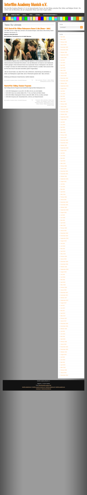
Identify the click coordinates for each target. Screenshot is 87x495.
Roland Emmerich (39, 102)
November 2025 (64, 49)
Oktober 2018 (64, 266)
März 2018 (63, 284)
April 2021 (63, 191)
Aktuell (24, 14)
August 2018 (64, 271)
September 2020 (64, 209)
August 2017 (64, 302)
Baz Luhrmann (39, 80)
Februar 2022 (64, 166)
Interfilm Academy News (11, 80)
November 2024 (64, 80)
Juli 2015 (63, 357)
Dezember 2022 (64, 140)
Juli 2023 (63, 122)
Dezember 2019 (64, 233)
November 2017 (64, 295)
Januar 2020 (63, 230)
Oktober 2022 (64, 145)
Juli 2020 (63, 215)
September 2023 (64, 117)
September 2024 (64, 86)
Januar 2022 (63, 168)
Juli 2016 (63, 331)
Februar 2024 (64, 104)
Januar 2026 (63, 44)
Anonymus (37, 100)
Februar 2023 (64, 135)
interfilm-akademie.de (26, 387)
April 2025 (63, 67)
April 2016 (63, 339)
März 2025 (63, 70)
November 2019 (64, 235)
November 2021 (64, 173)
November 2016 (64, 326)
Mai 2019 (63, 248)
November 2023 (64, 111)
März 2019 (63, 253)
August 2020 (64, 212)
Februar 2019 (64, 256)
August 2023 (64, 119)
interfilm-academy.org (60, 387)
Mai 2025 (63, 65)
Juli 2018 (63, 274)
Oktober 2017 (64, 297)
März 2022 (63, 163)
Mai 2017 (63, 310)
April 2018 (63, 282)
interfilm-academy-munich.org (38, 387)
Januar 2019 (63, 259)
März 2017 (63, 315)
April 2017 (63, 313)
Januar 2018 (63, 290)
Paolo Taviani (50, 101)
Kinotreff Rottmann (22, 80)
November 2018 (64, 264)
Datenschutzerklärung (46, 388)
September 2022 (64, 148)
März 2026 (63, 39)
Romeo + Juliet (46, 80)
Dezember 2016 (64, 323)
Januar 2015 (63, 372)
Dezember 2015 (64, 346)
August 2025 (64, 57)
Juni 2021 (63, 186)
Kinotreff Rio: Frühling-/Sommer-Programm (17, 85)
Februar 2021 (64, 197)
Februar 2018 (64, 287)
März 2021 (63, 194)
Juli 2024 (63, 91)
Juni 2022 (63, 155)
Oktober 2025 (64, 52)
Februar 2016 (64, 341)
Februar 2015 (64, 370)
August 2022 (64, 150)
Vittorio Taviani (39, 104)
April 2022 (63, 160)
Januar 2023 (63, 137)
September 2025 (64, 55)
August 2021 (64, 181)
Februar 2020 (64, 228)
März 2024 (63, 101)
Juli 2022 (63, 153)
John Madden (44, 101)
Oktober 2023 (64, 114)
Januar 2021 (63, 199)
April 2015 (63, 364)
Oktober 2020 (64, 207)
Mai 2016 (63, 336)
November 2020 (64, 204)
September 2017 (64, 300)
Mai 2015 (63, 362)
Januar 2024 (63, 106)
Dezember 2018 (64, 261)
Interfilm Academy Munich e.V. (25, 4)
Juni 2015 (63, 359)
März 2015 (63, 367)
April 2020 (63, 222)
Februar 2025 (64, 73)
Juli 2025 (63, 60)
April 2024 (63, 98)
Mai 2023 (63, 127)
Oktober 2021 (64, 176)
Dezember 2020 (64, 202)
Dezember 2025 (64, 47)
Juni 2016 (63, 333)
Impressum (38, 388)
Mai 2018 (63, 279)
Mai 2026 (63, 36)
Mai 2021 (63, 189)
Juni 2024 (63, 93)
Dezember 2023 (64, 109)
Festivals (38, 14)
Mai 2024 (63, 96)
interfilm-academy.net (50, 387)
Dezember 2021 (64, 171)
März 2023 (63, 132)
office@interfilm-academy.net (45, 385)
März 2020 (63, 225)
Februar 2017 (64, 318)
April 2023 (63, 129)
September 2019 (64, 238)
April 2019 (63, 251)
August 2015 (64, 354)
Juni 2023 (63, 124)
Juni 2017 (63, 308)
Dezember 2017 (64, 292)
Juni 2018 (63, 277)
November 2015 (64, 349)
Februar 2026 (64, 42)
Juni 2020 (63, 217)
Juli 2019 (63, 243)
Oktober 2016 (64, 328)
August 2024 (64, 88)
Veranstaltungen (15, 14)
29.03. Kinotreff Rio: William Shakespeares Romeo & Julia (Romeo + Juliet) (27, 28)
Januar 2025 (63, 75)
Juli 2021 (63, 184)
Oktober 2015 (64, 352)
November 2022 (64, 142)
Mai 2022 (63, 158)
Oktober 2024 (64, 83)
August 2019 (64, 240)
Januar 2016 (63, 344)
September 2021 (64, 179)
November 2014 (64, 375)
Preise (31, 14)
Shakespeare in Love (49, 102)
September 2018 (64, 269)
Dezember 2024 (64, 78)
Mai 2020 (63, 220)
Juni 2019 (63, 246)
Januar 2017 (63, 321)
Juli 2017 (63, 305)
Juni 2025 (63, 62)
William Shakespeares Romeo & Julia (47, 81)
